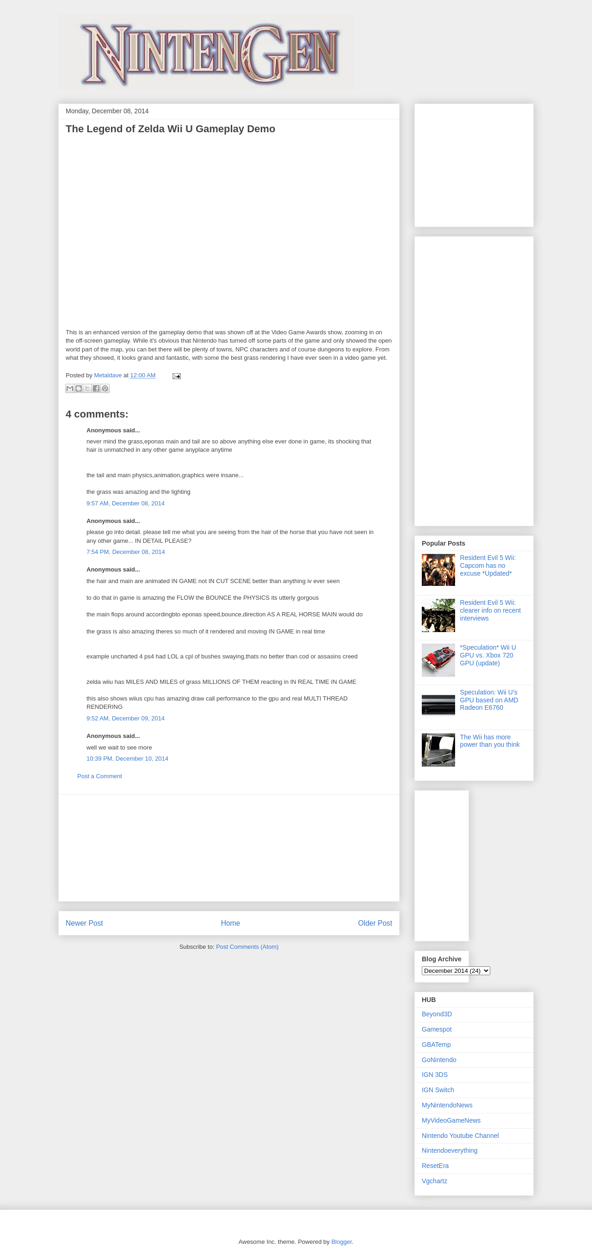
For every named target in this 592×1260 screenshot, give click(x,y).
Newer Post (84, 923)
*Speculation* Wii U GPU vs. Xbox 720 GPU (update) (488, 655)
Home (230, 923)
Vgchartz (434, 1181)
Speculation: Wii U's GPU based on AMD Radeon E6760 (489, 700)
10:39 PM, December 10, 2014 (127, 758)
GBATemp (436, 1044)
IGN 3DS (435, 1074)
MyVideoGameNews (451, 1120)
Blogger (341, 1241)
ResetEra (435, 1165)
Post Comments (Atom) (247, 946)
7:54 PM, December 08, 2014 (125, 551)
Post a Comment (99, 776)
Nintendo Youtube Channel (460, 1135)
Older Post (375, 923)
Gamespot (437, 1029)
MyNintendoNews (447, 1105)
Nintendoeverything (450, 1150)
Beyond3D (437, 1014)
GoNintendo (439, 1059)
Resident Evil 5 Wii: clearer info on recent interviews (490, 610)
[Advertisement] (229, 848)
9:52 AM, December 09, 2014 (125, 718)
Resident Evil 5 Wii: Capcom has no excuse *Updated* (488, 565)
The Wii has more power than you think (490, 741)
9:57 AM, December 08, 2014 (125, 503)
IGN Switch (438, 1090)
